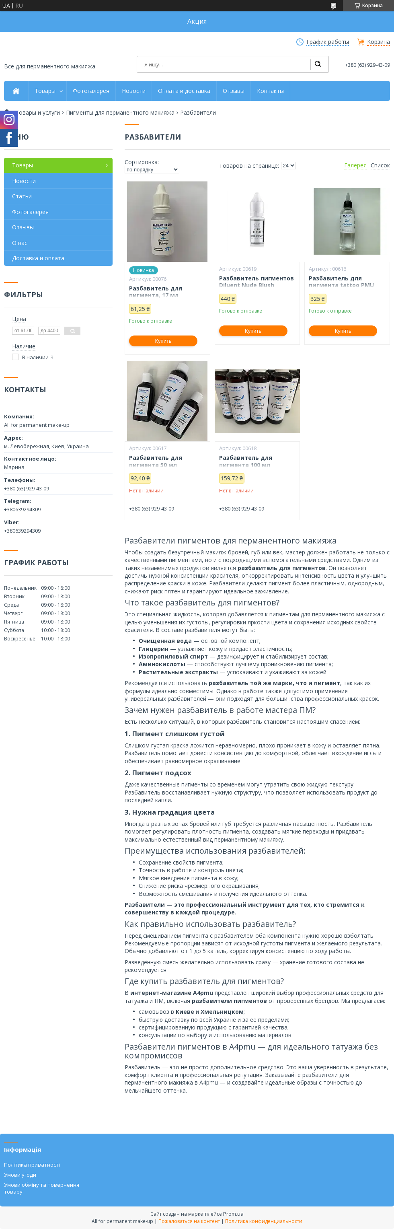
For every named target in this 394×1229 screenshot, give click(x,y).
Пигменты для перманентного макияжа (120, 112)
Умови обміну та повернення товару (41, 1188)
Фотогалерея (91, 91)
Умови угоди (20, 1174)
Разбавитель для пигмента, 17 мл (155, 292)
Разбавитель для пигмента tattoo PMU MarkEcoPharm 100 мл (341, 285)
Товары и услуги (37, 112)
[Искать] (317, 64)
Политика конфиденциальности (263, 1221)
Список (380, 165)
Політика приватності (32, 1164)
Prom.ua (233, 1213)
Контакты (270, 91)
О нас (19, 243)
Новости (134, 91)
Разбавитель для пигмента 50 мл (155, 461)
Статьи (22, 196)
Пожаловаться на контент (189, 1221)
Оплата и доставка (184, 91)
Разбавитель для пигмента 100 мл (245, 461)
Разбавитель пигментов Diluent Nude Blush (256, 282)
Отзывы (233, 91)
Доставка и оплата (38, 258)
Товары (45, 91)
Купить (163, 341)
